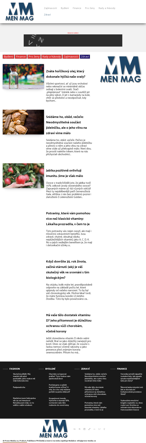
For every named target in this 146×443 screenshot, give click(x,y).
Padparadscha (19, 387)
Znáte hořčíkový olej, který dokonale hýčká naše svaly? (65, 74)
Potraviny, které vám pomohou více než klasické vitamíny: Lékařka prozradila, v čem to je (68, 219)
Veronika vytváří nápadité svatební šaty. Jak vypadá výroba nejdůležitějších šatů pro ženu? (131, 377)
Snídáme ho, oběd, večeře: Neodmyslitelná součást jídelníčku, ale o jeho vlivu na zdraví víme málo (66, 125)
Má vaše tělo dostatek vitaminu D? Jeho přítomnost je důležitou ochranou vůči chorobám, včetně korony (68, 323)
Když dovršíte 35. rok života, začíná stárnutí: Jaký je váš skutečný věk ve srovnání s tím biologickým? (67, 270)
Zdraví (85, 57)
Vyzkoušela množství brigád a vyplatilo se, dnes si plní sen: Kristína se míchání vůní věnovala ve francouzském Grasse (132, 405)
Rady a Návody (51, 57)
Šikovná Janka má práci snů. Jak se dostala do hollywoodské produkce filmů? (132, 391)
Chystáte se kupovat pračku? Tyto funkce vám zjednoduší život (59, 376)
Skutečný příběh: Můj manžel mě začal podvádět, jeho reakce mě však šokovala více (24, 377)
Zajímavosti (71, 57)
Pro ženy (34, 57)
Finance (21, 57)
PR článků (40, 441)
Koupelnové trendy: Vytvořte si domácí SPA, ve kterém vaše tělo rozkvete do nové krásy (59, 402)
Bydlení (8, 57)
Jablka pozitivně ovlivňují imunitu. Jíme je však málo (64, 173)
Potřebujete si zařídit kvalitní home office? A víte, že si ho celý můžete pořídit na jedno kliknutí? (59, 388)
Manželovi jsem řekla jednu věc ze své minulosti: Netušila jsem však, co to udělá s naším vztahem (24, 402)
